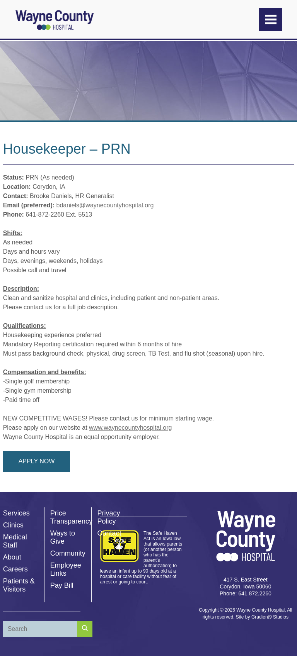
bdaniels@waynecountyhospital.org (105, 205)
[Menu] (270, 19)
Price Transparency (71, 517)
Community (67, 553)
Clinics (13, 525)
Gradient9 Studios (269, 617)
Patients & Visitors (19, 585)
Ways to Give (62, 537)
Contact (109, 533)
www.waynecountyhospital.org (130, 427)
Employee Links (65, 569)
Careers (15, 569)
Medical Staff (15, 541)
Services (16, 513)
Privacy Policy (108, 517)
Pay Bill (61, 585)
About (12, 557)
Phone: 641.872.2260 (245, 593)
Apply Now (37, 461)
